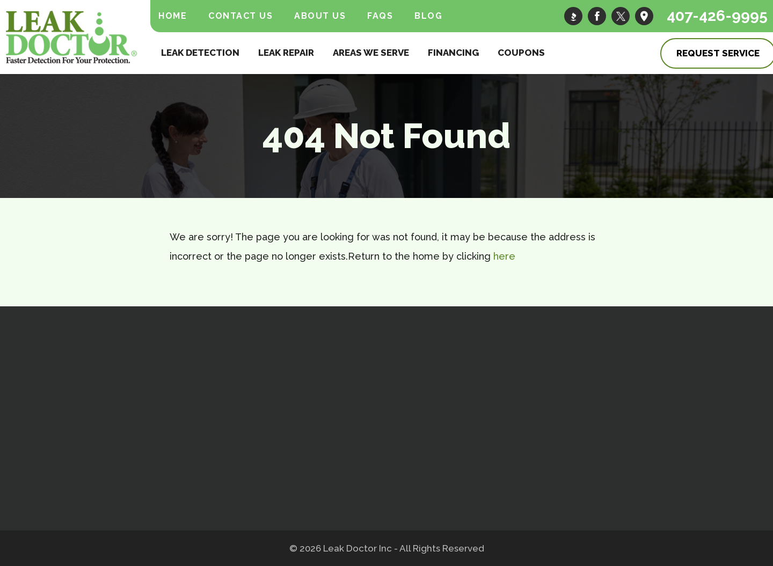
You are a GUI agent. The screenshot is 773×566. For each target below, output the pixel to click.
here (504, 256)
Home (172, 16)
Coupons (521, 52)
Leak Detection (200, 52)
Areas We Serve (371, 52)
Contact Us (240, 16)
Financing (453, 52)
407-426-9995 (717, 16)
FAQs (380, 16)
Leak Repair (286, 52)
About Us (320, 16)
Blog (428, 16)
